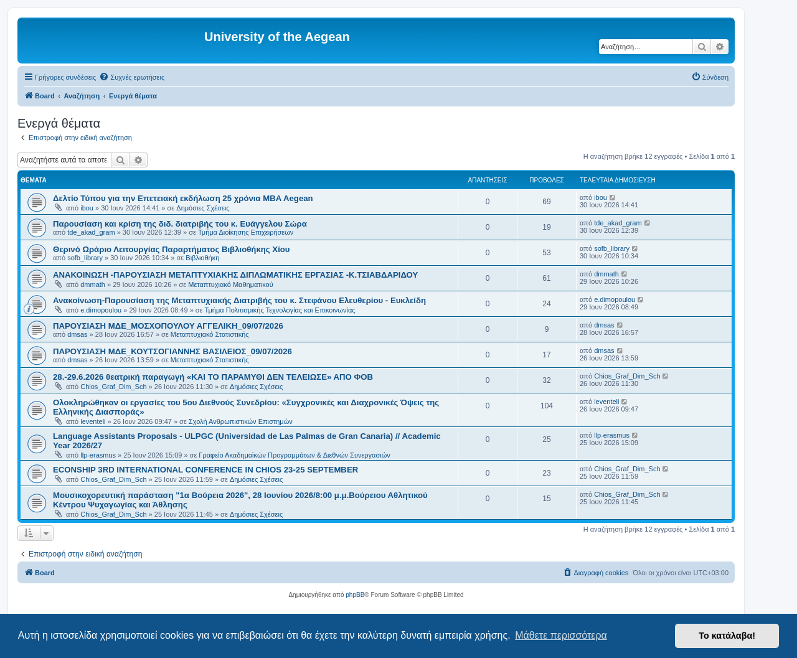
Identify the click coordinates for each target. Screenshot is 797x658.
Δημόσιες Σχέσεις (202, 208)
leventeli (92, 421)
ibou (86, 208)
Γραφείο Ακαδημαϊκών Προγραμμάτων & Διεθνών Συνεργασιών (294, 455)
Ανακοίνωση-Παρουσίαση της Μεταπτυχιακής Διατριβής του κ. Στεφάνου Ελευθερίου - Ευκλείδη (239, 300)
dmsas (77, 334)
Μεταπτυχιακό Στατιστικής (210, 334)
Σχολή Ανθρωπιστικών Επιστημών (241, 421)
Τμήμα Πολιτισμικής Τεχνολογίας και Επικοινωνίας (280, 310)
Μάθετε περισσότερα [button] (561, 635)
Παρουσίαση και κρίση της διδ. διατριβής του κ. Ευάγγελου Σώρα (180, 223)
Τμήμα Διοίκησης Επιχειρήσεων (245, 232)
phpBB (355, 594)
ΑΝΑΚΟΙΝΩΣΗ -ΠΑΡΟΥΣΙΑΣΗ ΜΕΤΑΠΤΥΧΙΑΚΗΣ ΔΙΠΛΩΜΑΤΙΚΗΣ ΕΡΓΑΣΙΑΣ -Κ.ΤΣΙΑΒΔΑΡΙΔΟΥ (235, 275)
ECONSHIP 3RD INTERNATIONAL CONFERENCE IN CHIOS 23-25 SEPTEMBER (205, 469)
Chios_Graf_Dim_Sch (113, 386)
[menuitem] (131, 77)
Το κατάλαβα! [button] (727, 636)
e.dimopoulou (100, 310)
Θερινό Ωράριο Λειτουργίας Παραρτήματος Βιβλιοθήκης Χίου (171, 249)
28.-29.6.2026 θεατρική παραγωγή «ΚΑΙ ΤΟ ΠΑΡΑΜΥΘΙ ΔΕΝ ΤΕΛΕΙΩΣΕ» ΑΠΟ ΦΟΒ (213, 377)
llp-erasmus (98, 455)
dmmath (92, 284)
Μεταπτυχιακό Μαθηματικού (230, 284)
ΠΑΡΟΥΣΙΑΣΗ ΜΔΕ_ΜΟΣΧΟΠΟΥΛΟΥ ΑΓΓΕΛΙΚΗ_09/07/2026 (168, 326)
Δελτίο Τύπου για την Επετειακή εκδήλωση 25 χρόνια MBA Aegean (183, 198)
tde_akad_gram (91, 232)
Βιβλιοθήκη (202, 257)
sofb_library (85, 257)
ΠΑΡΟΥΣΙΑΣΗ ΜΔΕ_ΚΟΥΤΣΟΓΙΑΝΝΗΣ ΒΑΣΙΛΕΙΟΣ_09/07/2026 (172, 351)
